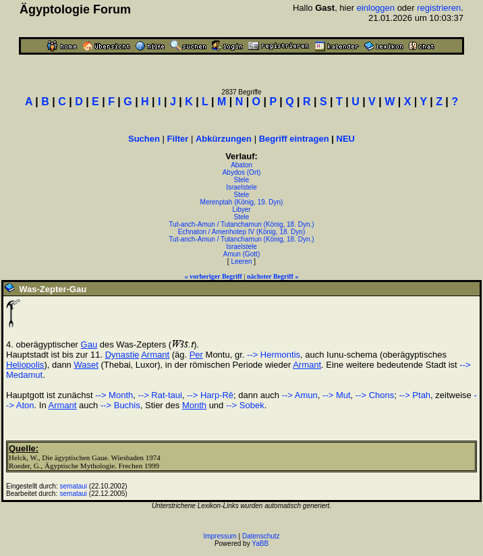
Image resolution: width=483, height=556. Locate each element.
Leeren (241, 261)
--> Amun (300, 395)
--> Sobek (245, 405)
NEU (346, 139)
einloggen (376, 8)
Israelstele (241, 187)
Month (194, 405)
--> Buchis (120, 405)
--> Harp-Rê (210, 395)
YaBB (260, 543)
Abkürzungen (224, 139)
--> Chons (375, 395)
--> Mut (336, 395)
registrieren (439, 8)
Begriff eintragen (294, 139)
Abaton (241, 165)
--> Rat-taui (159, 395)
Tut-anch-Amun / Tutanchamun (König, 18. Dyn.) (241, 224)
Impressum (219, 536)
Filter (178, 139)
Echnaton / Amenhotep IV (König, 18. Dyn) (241, 231)
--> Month (114, 395)
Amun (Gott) (241, 254)
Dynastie (122, 355)
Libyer (241, 209)
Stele (242, 180)
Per (196, 355)
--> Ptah (414, 395)
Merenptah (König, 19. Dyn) (241, 202)
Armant (155, 355)
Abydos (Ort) (242, 172)
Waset (86, 365)
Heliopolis (25, 365)
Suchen (144, 139)
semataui (74, 486)
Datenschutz (261, 536)
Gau (89, 344)
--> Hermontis (273, 355)
